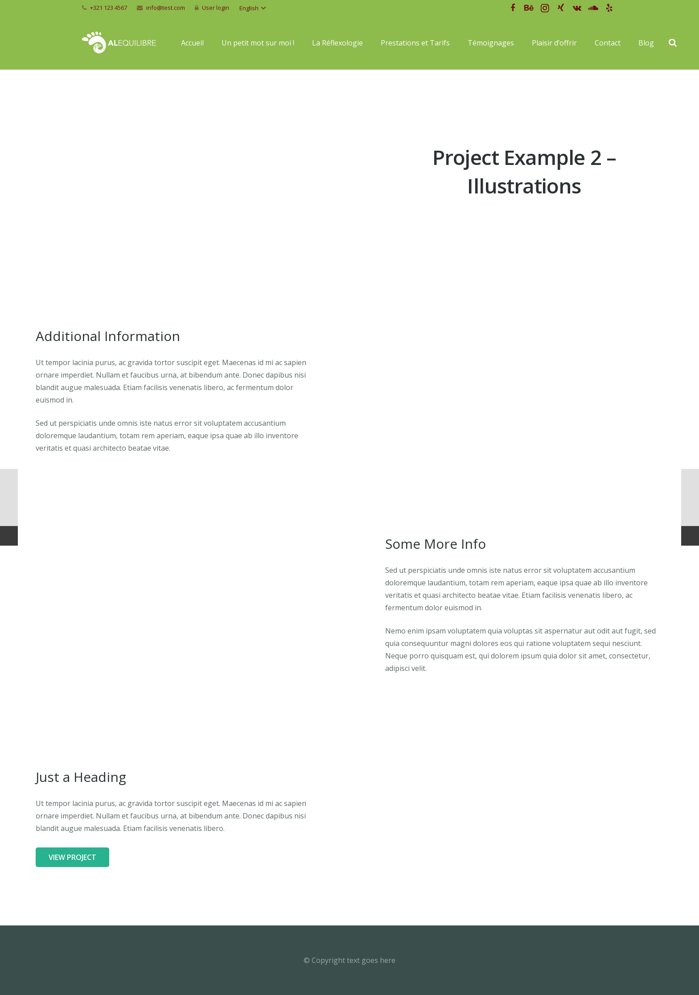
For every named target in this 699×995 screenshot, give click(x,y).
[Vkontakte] (577, 8)
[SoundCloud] (593, 8)
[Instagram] (545, 8)
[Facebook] (513, 8)
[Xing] (561, 8)
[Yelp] (609, 8)
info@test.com (165, 8)
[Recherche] (673, 43)
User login (215, 8)
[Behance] (529, 8)
